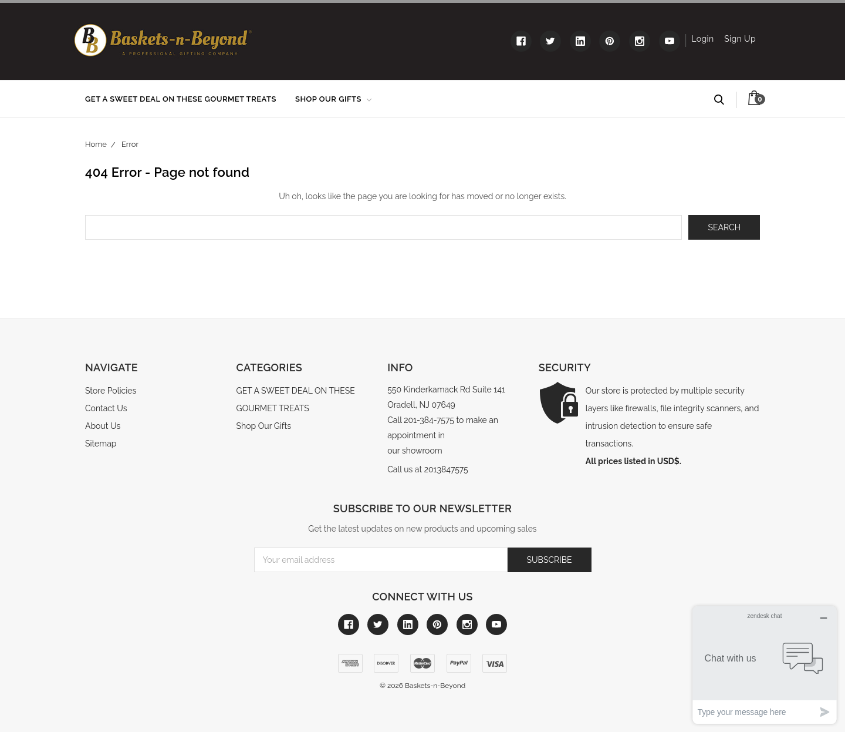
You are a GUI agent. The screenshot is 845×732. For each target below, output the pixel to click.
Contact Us (106, 408)
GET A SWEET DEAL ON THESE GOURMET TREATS (180, 99)
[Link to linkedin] (580, 41)
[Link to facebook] (521, 41)
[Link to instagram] (639, 41)
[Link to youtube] (669, 41)
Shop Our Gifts (333, 99)
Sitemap (100, 443)
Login (702, 38)
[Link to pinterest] (609, 41)
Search (724, 100)
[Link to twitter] (550, 41)
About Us (102, 426)
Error (129, 144)
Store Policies (110, 390)
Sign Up (740, 38)
